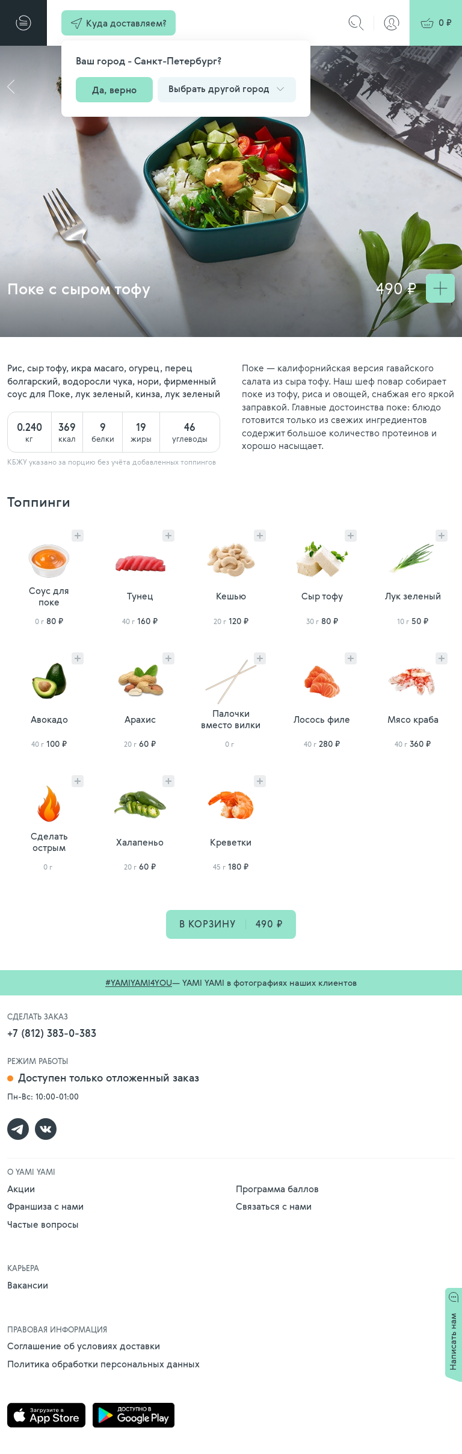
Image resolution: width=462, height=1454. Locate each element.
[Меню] (23, 23)
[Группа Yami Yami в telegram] (18, 1129)
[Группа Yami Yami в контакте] (46, 1129)
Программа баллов (277, 1189)
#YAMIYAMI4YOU (138, 982)
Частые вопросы (43, 1224)
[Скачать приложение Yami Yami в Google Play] (133, 1416)
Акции (21, 1189)
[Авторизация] (391, 23)
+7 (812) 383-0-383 (51, 1033)
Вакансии (27, 1285)
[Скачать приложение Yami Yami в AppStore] (46, 1416)
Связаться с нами (274, 1206)
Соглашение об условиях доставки (83, 1346)
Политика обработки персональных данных (103, 1364)
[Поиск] (356, 23)
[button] (118, 23)
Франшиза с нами (45, 1206)
